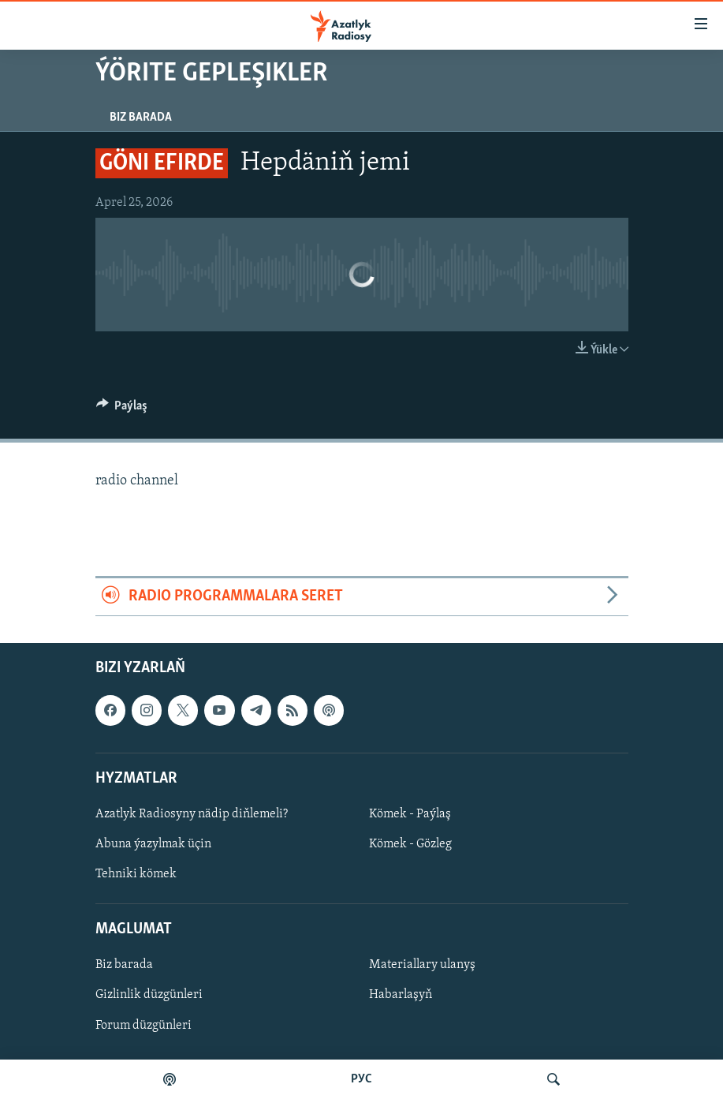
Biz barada (141, 117)
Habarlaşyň (400, 995)
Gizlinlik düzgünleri (149, 995)
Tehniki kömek (136, 874)
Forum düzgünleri (143, 1025)
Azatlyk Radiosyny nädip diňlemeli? (191, 814)
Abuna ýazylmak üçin (153, 844)
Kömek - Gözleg (410, 844)
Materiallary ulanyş (422, 965)
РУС (361, 1079)
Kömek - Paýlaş (410, 814)
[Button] (122, 409)
